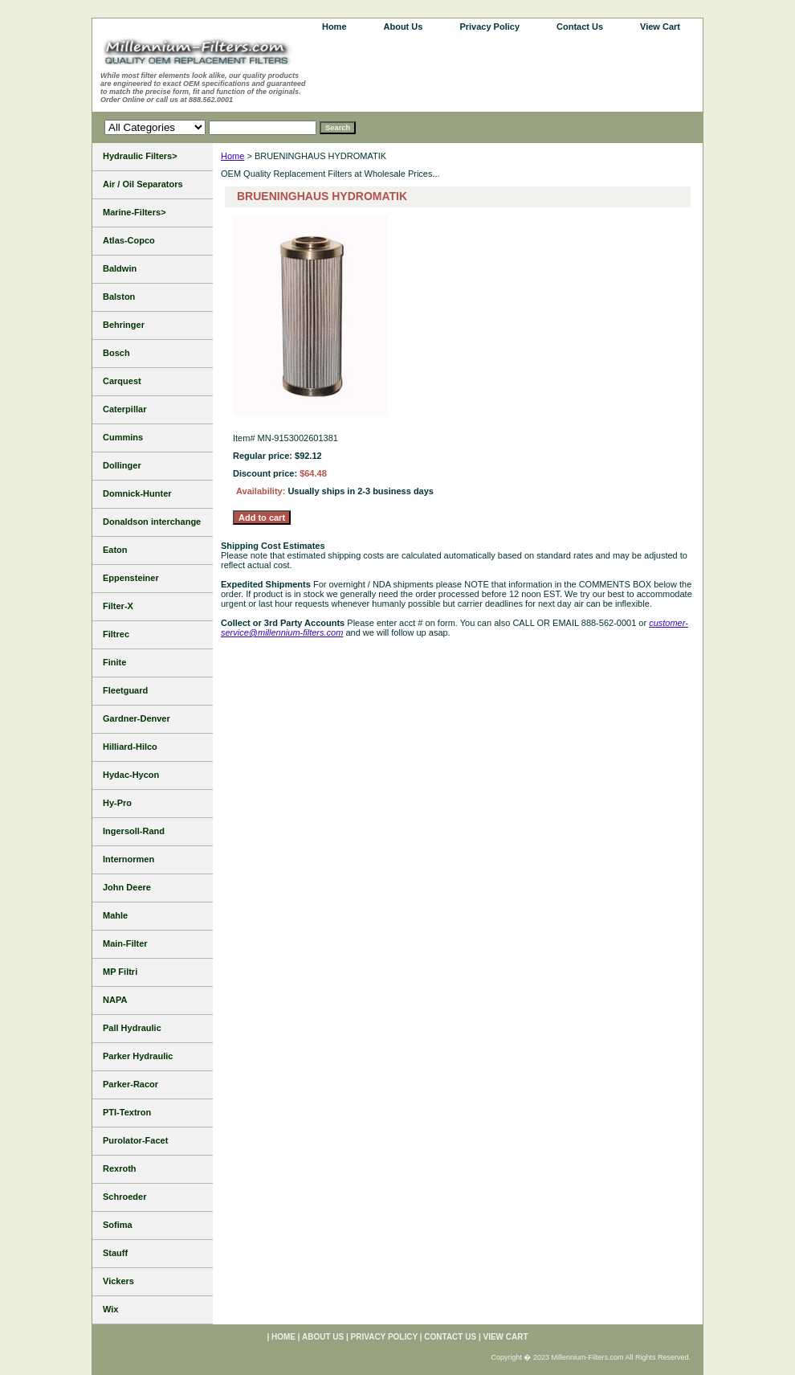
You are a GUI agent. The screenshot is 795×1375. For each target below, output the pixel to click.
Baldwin (120, 268)
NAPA (115, 1000)
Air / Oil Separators (143, 184)
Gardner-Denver (136, 718)
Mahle (115, 915)
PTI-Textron (127, 1112)
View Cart (660, 26)
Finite (114, 662)
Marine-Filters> (134, 212)
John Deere (127, 887)
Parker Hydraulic (138, 1056)
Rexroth (120, 1168)
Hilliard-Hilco (130, 746)
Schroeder (124, 1196)
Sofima (117, 1225)
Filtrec (116, 634)
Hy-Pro (117, 803)
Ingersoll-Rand (134, 831)
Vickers (118, 1281)
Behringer (124, 324)
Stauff (115, 1253)
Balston (119, 296)
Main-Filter (125, 943)
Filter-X (118, 606)
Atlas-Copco (129, 240)
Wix (110, 1309)
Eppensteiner (131, 578)
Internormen (128, 859)
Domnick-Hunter (137, 493)
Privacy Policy (489, 26)
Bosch (116, 353)
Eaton (115, 550)
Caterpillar (124, 409)
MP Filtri (120, 971)
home (334, 26)
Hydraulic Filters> (140, 156)
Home (232, 156)
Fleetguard (125, 690)
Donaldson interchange (152, 521)
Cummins (123, 437)
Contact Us (579, 26)
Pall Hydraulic (132, 1028)
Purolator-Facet (135, 1140)
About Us (403, 26)
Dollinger (122, 465)
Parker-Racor (130, 1084)
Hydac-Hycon (131, 775)
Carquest (122, 381)
